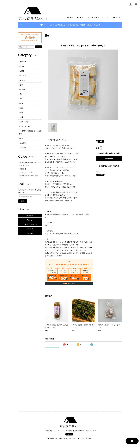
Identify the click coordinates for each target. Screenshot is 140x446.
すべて (51, 344)
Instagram (29, 215)
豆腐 (21, 103)
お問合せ (23, 169)
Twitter (30, 220)
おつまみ (23, 75)
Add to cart (109, 159)
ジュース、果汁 (25, 126)
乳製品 (22, 89)
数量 (97, 148)
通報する (98, 171)
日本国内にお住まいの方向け (109, 166)
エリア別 (23, 143)
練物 (21, 112)
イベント (23, 147)
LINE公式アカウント (30, 224)
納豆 (21, 108)
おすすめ (23, 62)
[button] (92, 17)
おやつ (22, 80)
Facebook (30, 229)
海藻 (21, 117)
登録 (22, 201)
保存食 (22, 66)
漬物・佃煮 (24, 122)
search (38, 47)
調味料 (22, 71)
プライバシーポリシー (27, 172)
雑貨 (21, 138)
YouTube (30, 233)
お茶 (21, 85)
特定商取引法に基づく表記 (29, 175)
